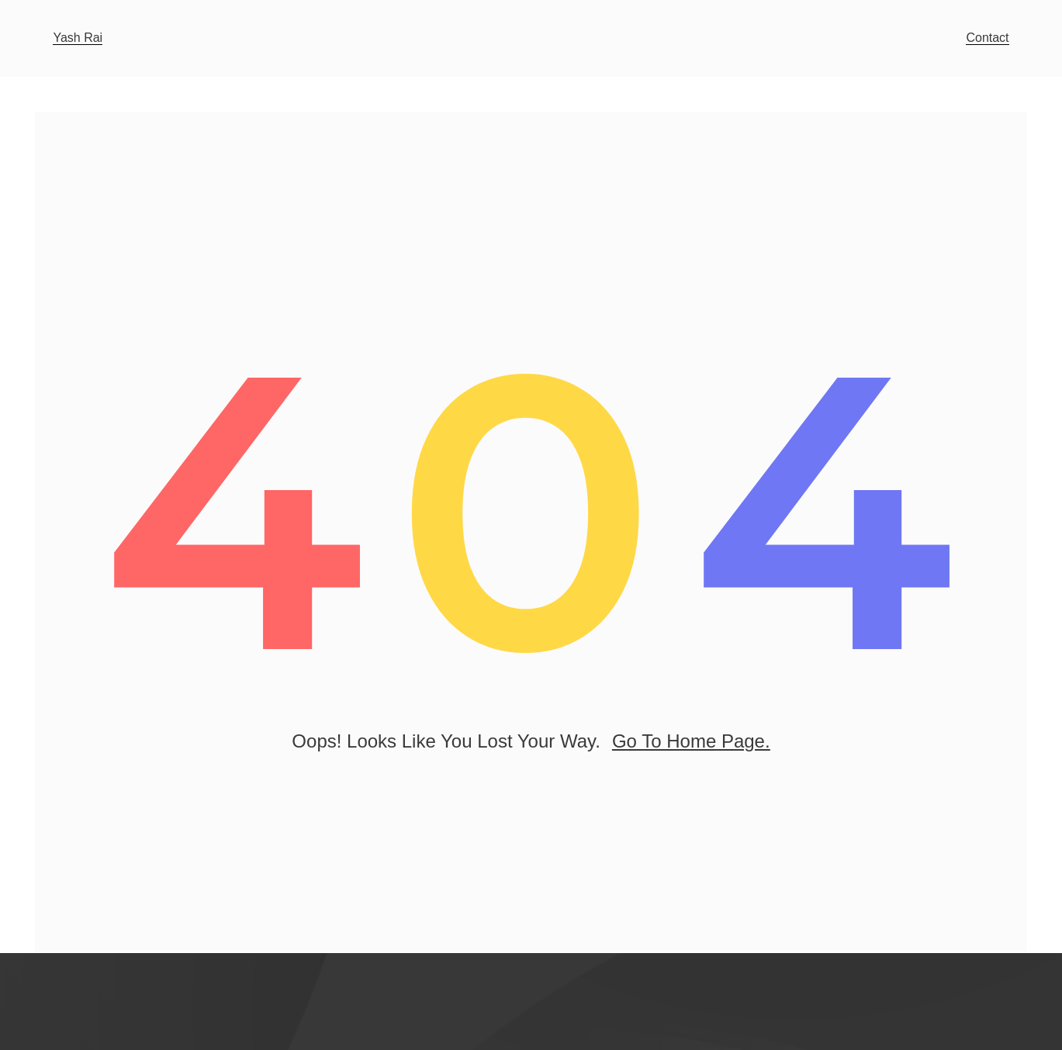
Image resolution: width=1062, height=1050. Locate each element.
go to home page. (691, 744)
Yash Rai (77, 37)
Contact (987, 37)
